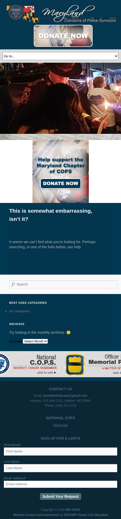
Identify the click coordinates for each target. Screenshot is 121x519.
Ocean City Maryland (93, 515)
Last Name (11, 461)
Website (60, 425)
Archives (15, 341)
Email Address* (15, 478)
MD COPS (73, 510)
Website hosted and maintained (36, 515)
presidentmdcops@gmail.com (65, 395)
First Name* (12, 445)
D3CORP (70, 515)
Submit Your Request (60, 496)
